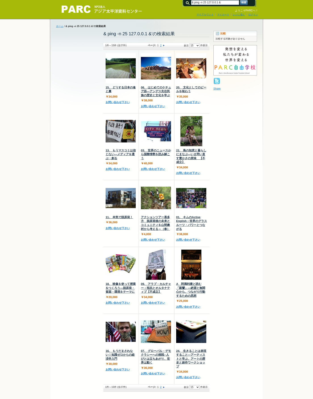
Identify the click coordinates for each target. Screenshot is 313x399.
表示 (186, 45)
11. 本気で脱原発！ (119, 217)
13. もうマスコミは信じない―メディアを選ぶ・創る (121, 154)
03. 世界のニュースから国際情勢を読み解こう (156, 154)
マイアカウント (205, 14)
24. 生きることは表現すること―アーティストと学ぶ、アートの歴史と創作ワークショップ (191, 358)
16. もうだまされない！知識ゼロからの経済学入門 (120, 354)
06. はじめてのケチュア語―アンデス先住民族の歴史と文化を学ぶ (156, 91)
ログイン (253, 14)
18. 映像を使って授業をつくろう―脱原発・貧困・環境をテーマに (121, 287)
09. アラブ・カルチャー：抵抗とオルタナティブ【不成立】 (156, 287)
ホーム (59, 26)
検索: (188, 2)
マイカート (223, 14)
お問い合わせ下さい (118, 102)
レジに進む (239, 14)
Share (217, 88)
